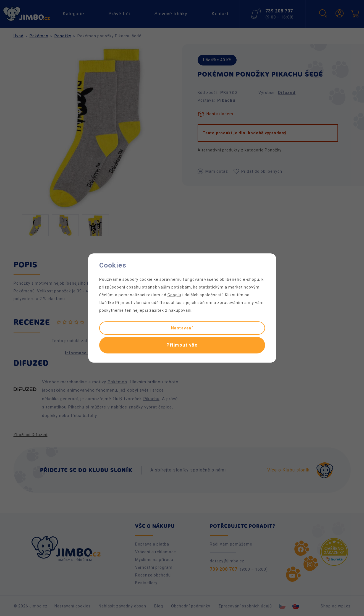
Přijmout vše (182, 345)
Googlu (174, 295)
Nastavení (182, 328)
